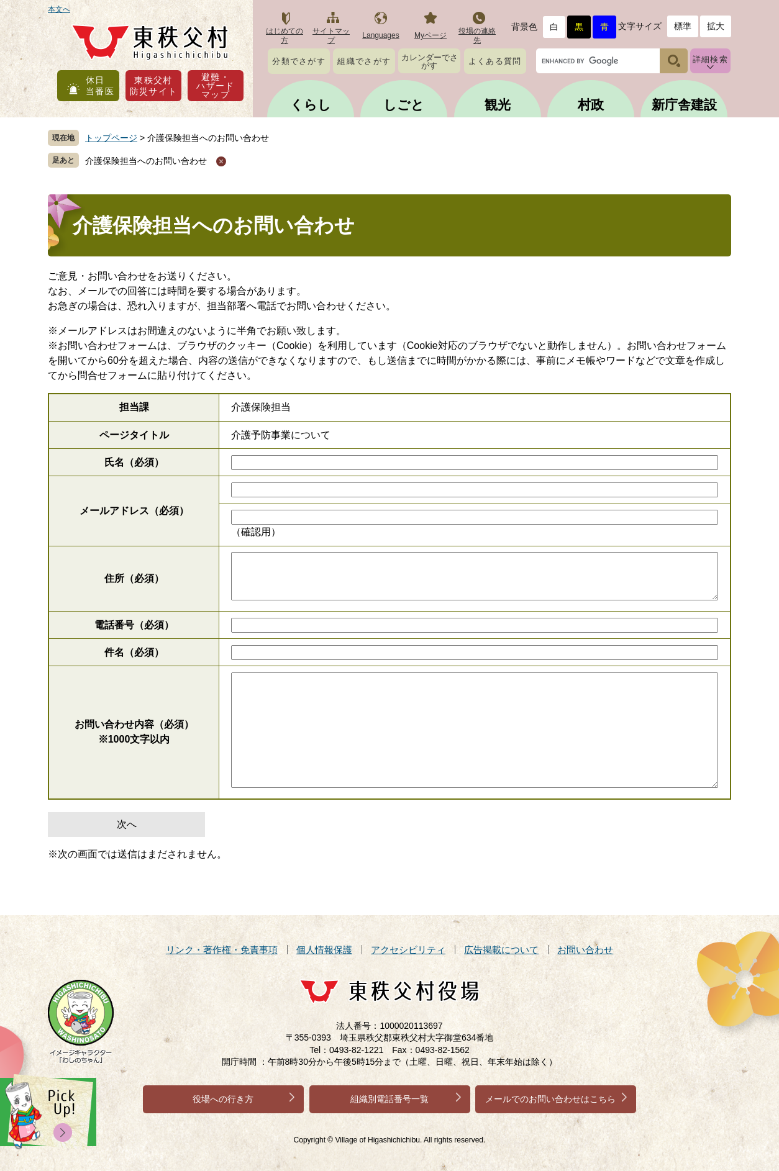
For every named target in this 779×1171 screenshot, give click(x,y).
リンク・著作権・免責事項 (222, 949)
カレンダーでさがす (429, 61)
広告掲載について (501, 949)
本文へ (59, 9)
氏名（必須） (134, 462)
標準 (682, 26)
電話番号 (134, 625)
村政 (591, 104)
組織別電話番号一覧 (389, 1099)
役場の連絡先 (477, 36)
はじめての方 (284, 36)
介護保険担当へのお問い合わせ (146, 161)
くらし (310, 104)
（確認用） (256, 532)
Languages (380, 35)
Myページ (430, 35)
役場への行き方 (223, 1099)
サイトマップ (331, 36)
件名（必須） (134, 652)
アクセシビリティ (408, 949)
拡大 (715, 26)
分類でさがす (299, 61)
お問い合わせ (585, 949)
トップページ (111, 138)
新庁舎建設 (684, 104)
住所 (134, 578)
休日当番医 (100, 85)
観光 (498, 104)
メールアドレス (134, 510)
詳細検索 (710, 59)
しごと (403, 104)
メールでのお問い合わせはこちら (550, 1099)
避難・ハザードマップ (215, 85)
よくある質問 (495, 61)
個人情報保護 (324, 949)
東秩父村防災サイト (154, 85)
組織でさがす (364, 61)
